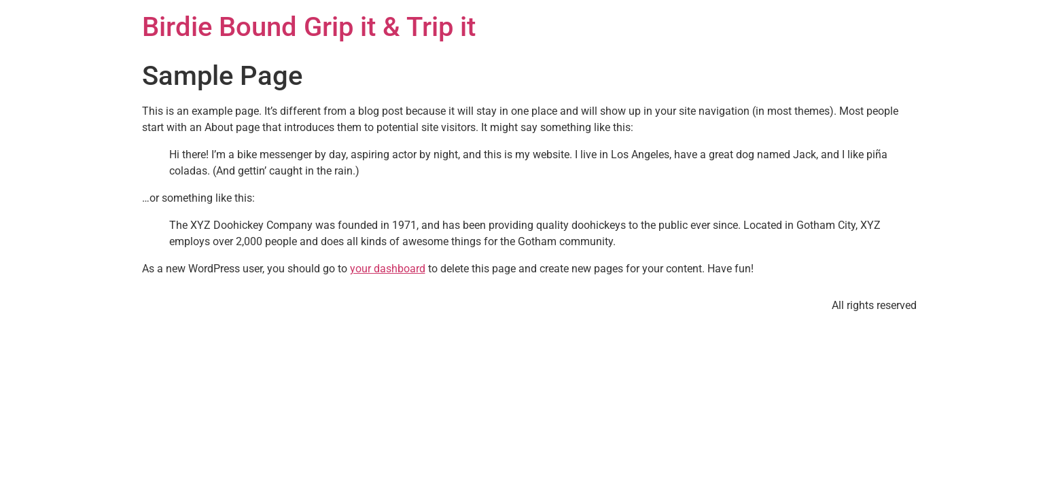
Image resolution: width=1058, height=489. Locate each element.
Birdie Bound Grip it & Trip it (309, 27)
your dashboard (387, 268)
